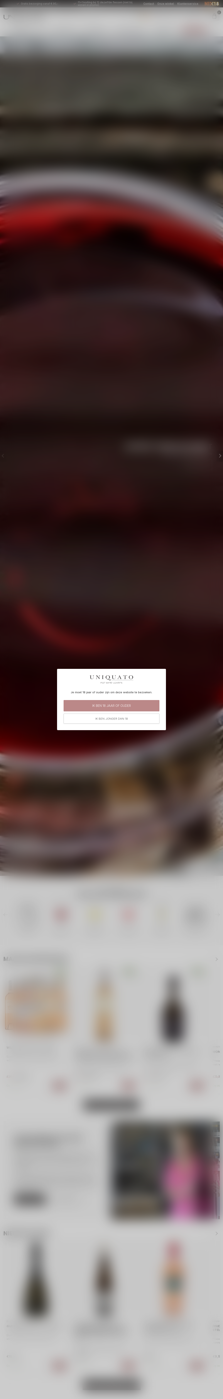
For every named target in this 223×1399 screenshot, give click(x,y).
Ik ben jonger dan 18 (111, 718)
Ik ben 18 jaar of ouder (111, 705)
